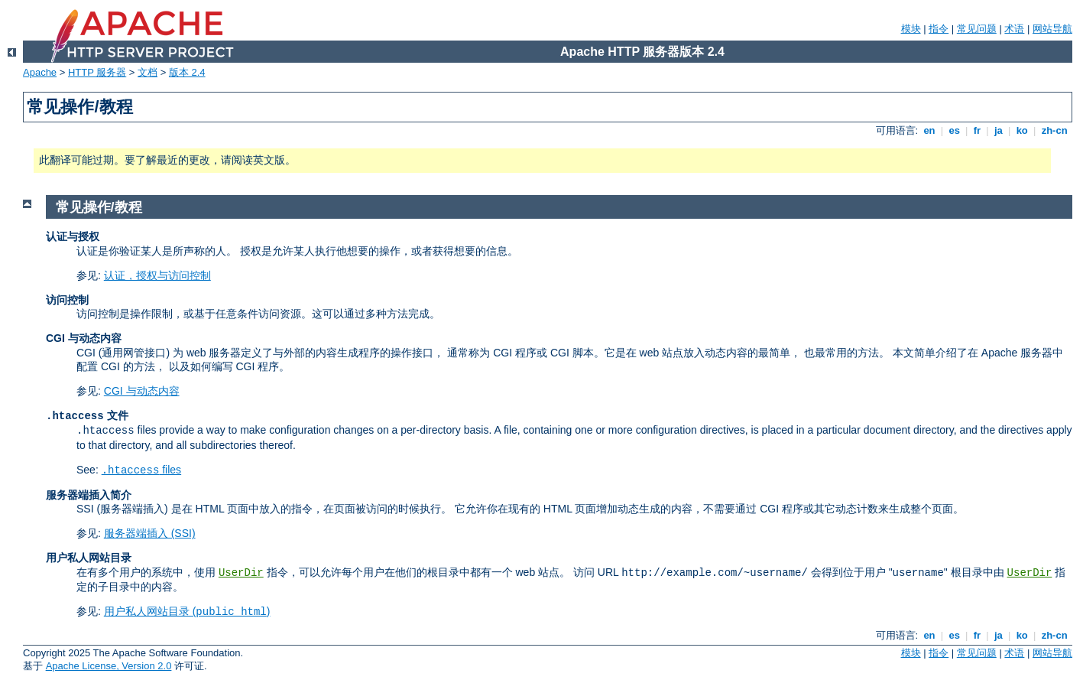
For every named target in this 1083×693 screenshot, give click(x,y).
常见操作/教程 (99, 207)
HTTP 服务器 (97, 72)
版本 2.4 (187, 72)
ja (998, 130)
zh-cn (1054, 130)
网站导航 (1052, 28)
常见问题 (977, 28)
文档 (147, 72)
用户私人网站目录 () (187, 611)
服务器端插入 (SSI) (150, 533)
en (929, 130)
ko (1021, 130)
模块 (911, 28)
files (141, 470)
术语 (1014, 28)
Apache (40, 72)
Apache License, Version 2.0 (109, 666)
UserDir (241, 573)
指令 (938, 28)
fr (977, 130)
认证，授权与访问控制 (157, 275)
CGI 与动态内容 (142, 391)
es (954, 130)
